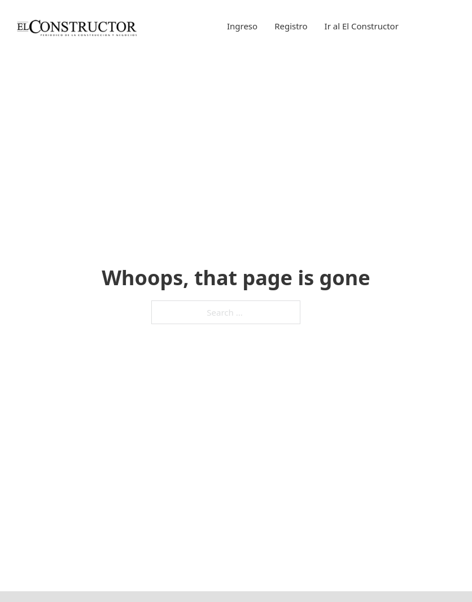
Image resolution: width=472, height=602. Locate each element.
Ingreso (242, 26)
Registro (290, 26)
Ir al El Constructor (362, 26)
